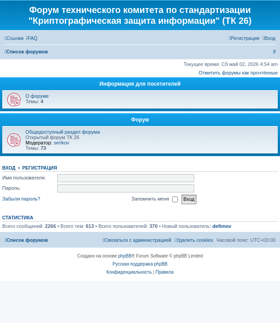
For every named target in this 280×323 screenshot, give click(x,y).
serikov (61, 142)
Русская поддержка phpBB (139, 264)
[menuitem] (32, 38)
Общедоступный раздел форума (62, 132)
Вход (8, 167)
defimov (221, 226)
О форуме (37, 96)
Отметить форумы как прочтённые (238, 72)
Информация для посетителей (140, 84)
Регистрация (39, 167)
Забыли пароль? (21, 198)
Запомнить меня (155, 199)
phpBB (125, 255)
